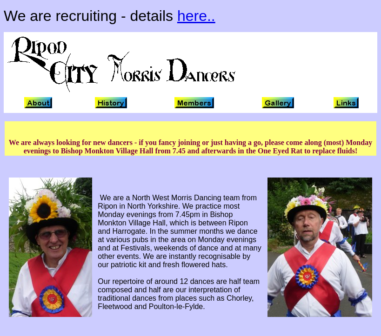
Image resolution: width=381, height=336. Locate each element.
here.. (196, 15)
